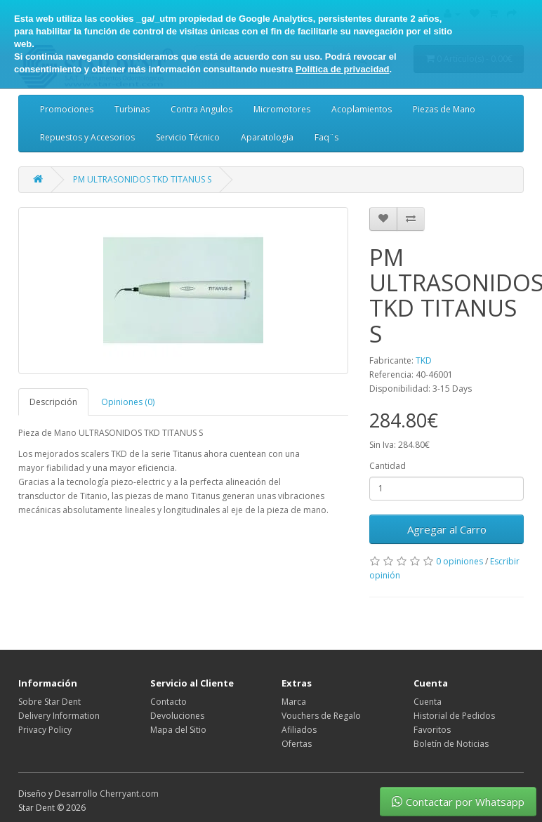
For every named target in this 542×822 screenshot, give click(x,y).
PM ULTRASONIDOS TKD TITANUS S (142, 179)
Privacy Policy (45, 730)
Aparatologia (267, 137)
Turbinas (132, 109)
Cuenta (428, 702)
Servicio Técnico (188, 137)
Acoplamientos (361, 109)
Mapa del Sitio (178, 730)
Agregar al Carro (447, 529)
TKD (424, 360)
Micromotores (281, 109)
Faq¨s (326, 137)
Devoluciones (177, 716)
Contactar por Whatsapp (458, 802)
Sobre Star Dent (49, 702)
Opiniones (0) (127, 402)
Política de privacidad (343, 69)
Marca (294, 702)
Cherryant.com (129, 794)
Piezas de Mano (444, 109)
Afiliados (299, 730)
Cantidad (387, 466)
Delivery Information (59, 716)
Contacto (168, 702)
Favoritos (432, 730)
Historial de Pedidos (454, 716)
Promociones (66, 109)
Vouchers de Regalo (321, 716)
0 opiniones (459, 561)
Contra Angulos (201, 109)
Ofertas (297, 744)
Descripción (53, 402)
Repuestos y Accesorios (87, 137)
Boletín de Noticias (451, 744)
